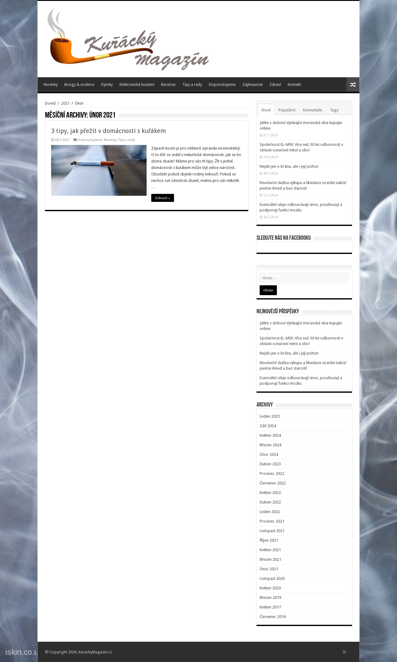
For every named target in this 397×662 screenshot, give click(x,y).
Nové (266, 110)
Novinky (51, 84)
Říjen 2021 (269, 540)
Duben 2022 (270, 502)
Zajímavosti (252, 84)
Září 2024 (268, 425)
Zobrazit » (162, 198)
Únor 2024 (269, 454)
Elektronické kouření (137, 84)
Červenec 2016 (273, 616)
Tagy (334, 110)
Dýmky (107, 84)
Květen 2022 (270, 492)
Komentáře (312, 110)
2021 (65, 103)
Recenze (168, 84)
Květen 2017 (270, 607)
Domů (50, 103)
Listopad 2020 (272, 578)
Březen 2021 (270, 559)
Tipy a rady (192, 84)
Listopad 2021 (272, 530)
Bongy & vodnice (79, 84)
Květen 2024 (270, 435)
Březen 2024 (270, 445)
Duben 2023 (270, 464)
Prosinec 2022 (272, 473)
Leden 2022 (270, 511)
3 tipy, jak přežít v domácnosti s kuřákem (108, 130)
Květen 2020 (270, 588)
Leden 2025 (270, 416)
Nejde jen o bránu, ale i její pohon (289, 166)
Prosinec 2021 (272, 521)
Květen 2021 (270, 550)
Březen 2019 (270, 597)
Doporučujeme (222, 84)
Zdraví (275, 84)
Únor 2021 (269, 569)
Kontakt (294, 84)
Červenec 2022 (273, 483)
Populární (286, 110)
